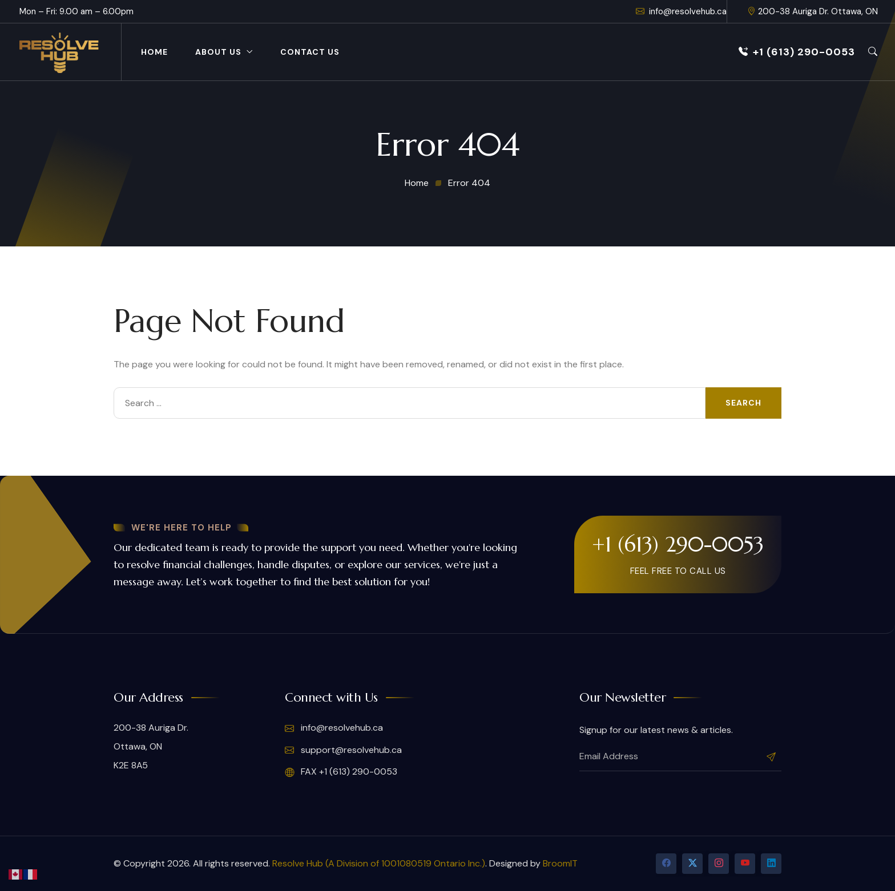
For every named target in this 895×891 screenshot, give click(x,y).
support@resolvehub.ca (343, 750)
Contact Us (310, 52)
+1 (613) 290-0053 (797, 51)
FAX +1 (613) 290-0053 (341, 772)
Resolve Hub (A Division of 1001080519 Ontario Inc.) (378, 863)
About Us (218, 52)
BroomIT (560, 863)
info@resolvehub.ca (681, 11)
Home (154, 52)
